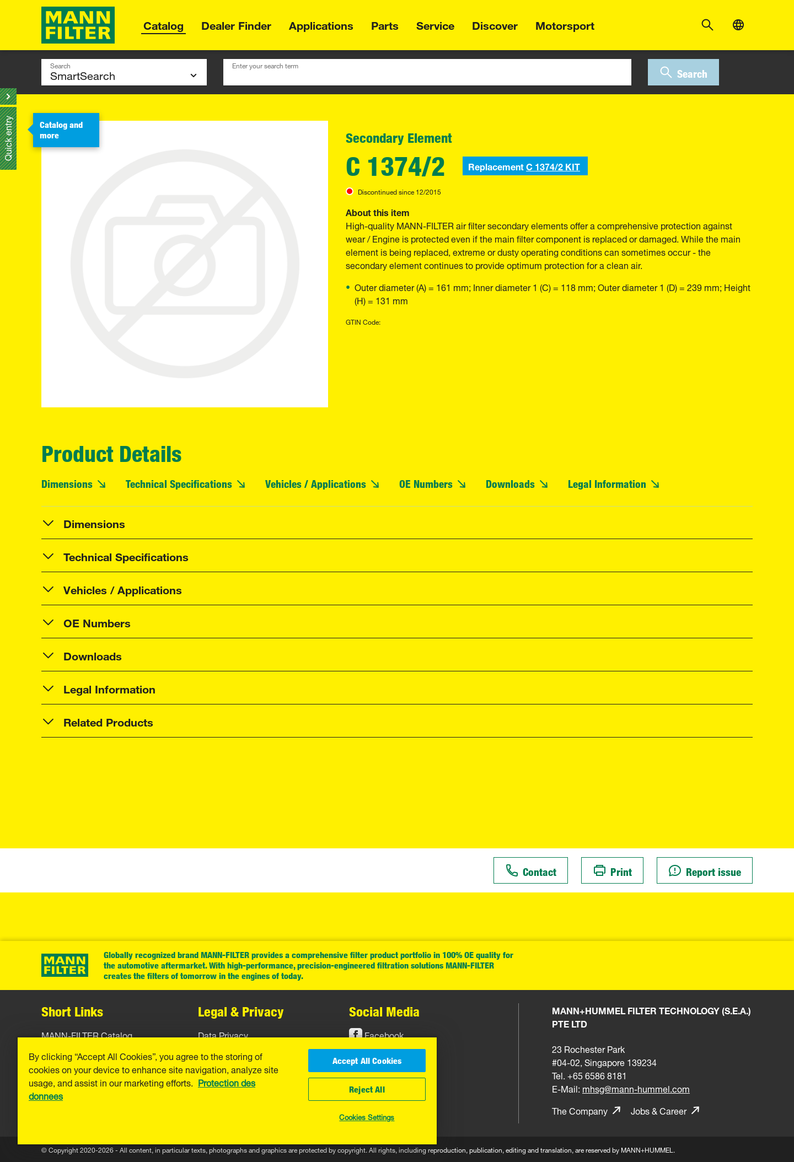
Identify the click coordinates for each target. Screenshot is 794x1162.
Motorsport (564, 24)
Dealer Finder (236, 24)
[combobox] (427, 72)
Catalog (163, 24)
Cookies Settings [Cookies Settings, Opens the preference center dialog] (366, 1116)
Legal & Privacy (241, 1011)
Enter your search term (265, 64)
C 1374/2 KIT (553, 165)
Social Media (384, 1011)
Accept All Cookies (367, 1060)
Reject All (367, 1089)
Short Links (72, 1011)
